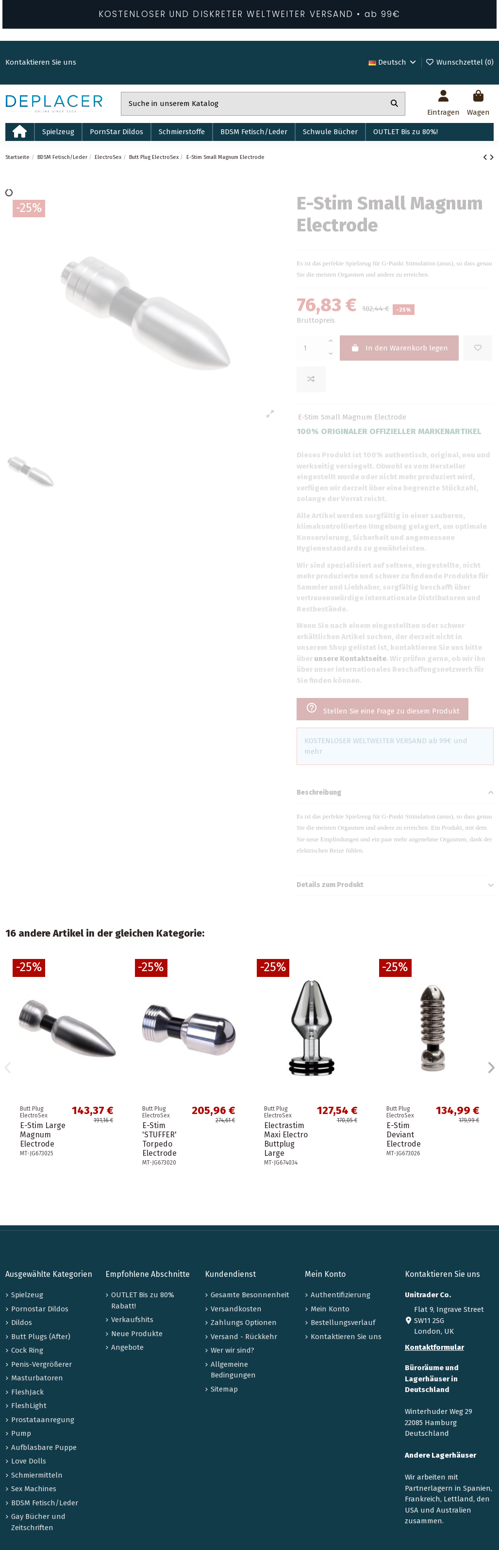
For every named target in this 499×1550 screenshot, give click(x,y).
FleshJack (27, 1392)
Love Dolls (28, 1461)
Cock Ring (27, 1350)
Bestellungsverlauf (343, 1322)
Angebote (127, 1347)
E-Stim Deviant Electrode (403, 1135)
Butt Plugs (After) (40, 1336)
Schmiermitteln (37, 1475)
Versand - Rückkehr (244, 1336)
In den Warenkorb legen (399, 348)
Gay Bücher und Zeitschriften (38, 1522)
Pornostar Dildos (39, 1309)
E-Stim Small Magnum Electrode (352, 417)
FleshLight (29, 1405)
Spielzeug (27, 1294)
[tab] (395, 793)
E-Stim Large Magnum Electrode (43, 1135)
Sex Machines (33, 1488)
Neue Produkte (137, 1333)
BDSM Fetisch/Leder (44, 1502)
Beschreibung (395, 793)
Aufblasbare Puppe (44, 1447)
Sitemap (224, 1389)
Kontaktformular (434, 1347)
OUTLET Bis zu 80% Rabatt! (142, 1300)
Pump (21, 1433)
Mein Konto (330, 1309)
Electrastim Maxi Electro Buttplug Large (286, 1139)
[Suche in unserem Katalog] (394, 104)
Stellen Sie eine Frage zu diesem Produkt (383, 708)
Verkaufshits (132, 1319)
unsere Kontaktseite (350, 658)
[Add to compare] (311, 379)
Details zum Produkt (395, 885)
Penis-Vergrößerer (41, 1364)
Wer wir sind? (232, 1350)
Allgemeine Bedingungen (233, 1370)
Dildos (21, 1322)
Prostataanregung (42, 1419)
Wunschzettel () (459, 62)
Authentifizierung (340, 1294)
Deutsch (392, 62)
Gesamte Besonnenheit (250, 1294)
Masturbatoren (37, 1378)
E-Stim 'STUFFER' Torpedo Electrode (159, 1139)
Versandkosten (236, 1309)
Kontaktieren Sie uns (40, 62)
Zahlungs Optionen (244, 1322)
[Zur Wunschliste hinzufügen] (477, 348)
